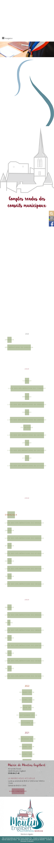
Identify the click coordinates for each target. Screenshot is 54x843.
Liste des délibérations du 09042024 (24, 730)
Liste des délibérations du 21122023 (27, 673)
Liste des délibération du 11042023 (27, 595)
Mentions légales (27, 834)
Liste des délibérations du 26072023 (27, 627)
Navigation (9, 38)
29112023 (27, 650)
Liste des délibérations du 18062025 (24, 837)
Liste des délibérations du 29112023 (27, 657)
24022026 (9, 547)
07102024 (9, 753)
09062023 (27, 604)
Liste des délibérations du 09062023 (27, 611)
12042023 (27, 588)
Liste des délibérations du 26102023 (27, 642)
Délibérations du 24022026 (19, 554)
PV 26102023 (27, 634)
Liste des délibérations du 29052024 (24, 745)
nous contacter (18, 791)
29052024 (9, 737)
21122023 (27, 665)
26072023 (27, 619)
